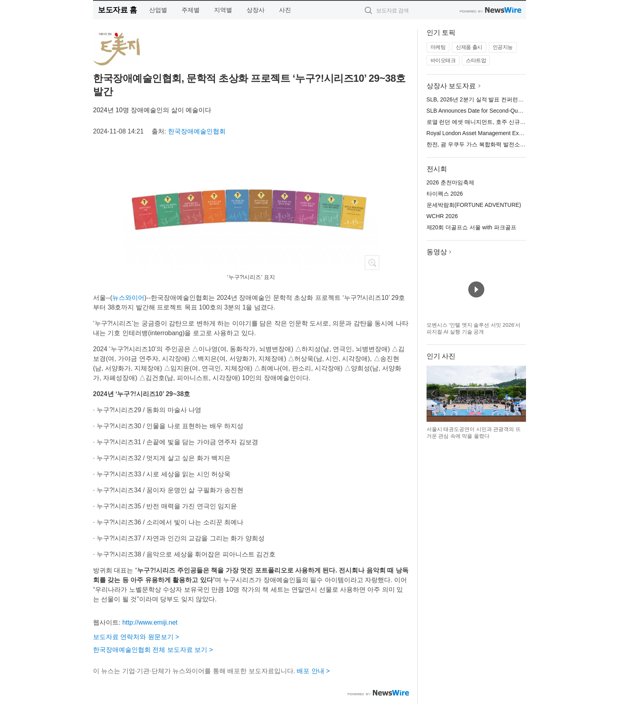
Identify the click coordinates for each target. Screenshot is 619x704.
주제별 (191, 9)
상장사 (256, 9)
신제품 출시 (469, 47)
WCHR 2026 (442, 216)
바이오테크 (443, 60)
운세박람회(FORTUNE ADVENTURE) (474, 205)
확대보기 (372, 262)
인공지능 (503, 47)
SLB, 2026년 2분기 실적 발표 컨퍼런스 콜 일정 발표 (491, 99)
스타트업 (476, 60)
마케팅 (438, 47)
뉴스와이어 (128, 297)
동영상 (437, 252)
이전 (433, 393)
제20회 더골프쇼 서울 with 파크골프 (471, 227)
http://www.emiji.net (150, 622)
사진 (285, 9)
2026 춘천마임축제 (450, 182)
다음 (519, 393)
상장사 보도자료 (451, 86)
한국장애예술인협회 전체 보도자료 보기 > (153, 649)
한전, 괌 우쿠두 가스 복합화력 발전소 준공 (480, 144)
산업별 (158, 9)
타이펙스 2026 (445, 193)
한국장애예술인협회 (197, 131)
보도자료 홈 (117, 10)
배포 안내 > (313, 671)
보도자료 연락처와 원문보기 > (136, 636)
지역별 (223, 9)
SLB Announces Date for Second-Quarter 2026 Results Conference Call (516, 110)
